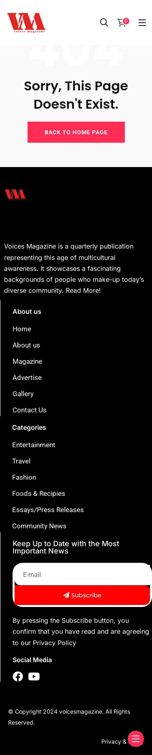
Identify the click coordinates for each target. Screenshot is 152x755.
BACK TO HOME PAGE (76, 132)
